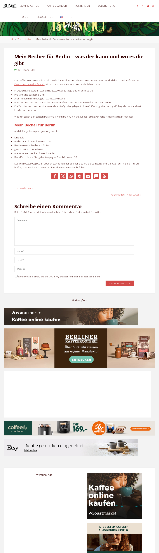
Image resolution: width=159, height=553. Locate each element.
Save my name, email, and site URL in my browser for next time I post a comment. (57, 276)
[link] (70, 16)
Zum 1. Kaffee (24, 39)
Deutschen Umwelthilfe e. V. (29, 84)
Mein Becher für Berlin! (35, 125)
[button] (54, 176)
